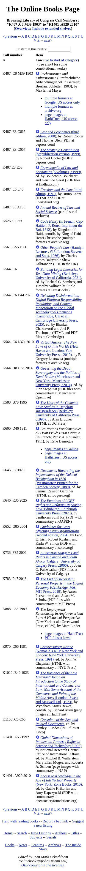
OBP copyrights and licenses (42, 865)
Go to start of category (61, 60)
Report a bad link (55, 821)
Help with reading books (20, 821)
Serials (51, 837)
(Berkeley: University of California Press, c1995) (58, 411)
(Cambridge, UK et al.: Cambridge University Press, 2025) (59, 310)
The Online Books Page (43, 9)
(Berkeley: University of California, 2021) (59, 274)
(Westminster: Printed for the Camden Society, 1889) (58, 479)
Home (8, 833)
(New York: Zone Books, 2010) (59, 780)
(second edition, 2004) (57, 531)
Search (22, 833)
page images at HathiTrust (64, 634)
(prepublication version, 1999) (58, 152)
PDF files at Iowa (57, 638)
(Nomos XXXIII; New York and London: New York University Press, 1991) (59, 653)
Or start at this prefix (31, 49)
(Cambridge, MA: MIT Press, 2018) (59, 585)
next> (48, 40)
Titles (75, 833)
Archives (54, 845)
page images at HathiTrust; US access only (61, 119)
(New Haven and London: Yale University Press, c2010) (57, 348)
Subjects (36, 837)
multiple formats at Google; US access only (62, 100)
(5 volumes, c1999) (58, 170)
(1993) (59, 742)
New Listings (41, 833)
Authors (61, 833)
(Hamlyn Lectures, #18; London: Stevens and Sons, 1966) (59, 252)
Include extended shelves (51, 28)
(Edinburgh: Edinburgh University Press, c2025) (58, 507)
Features (37, 845)
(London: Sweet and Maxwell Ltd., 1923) (58, 687)
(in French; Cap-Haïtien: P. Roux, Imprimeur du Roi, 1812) (59, 225)
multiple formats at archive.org (59, 108)
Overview (22, 28)
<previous (10, 36)
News (23, 845)
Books (9, 845)
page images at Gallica (61, 449)
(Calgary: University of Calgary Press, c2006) (58, 559)
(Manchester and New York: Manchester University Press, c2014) (58, 376)
